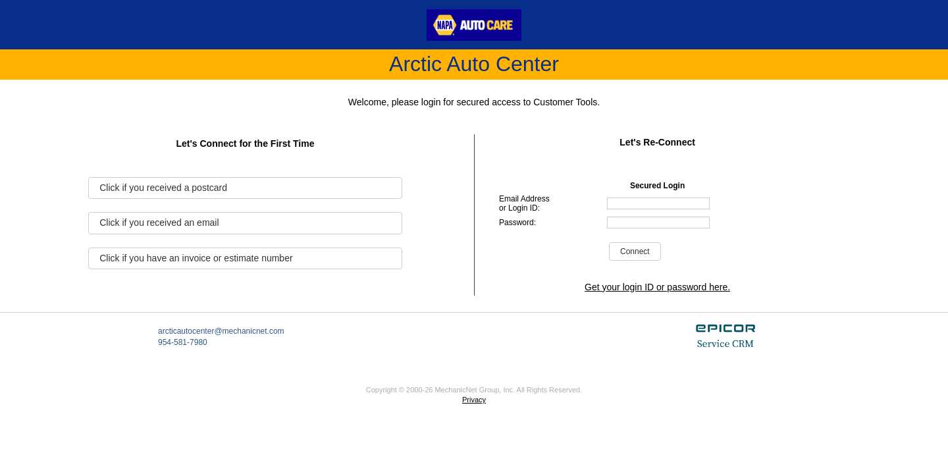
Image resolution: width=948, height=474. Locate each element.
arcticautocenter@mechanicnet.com (221, 331)
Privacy (474, 400)
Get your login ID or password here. (657, 287)
